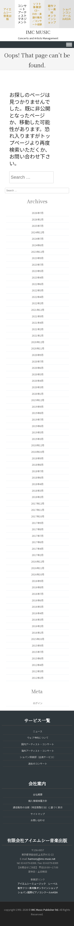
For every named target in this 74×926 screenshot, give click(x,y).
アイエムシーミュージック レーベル (38, 883)
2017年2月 (37, 555)
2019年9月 (37, 406)
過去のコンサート (37, 763)
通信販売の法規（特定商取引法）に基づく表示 (38, 807)
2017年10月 (37, 516)
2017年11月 (37, 509)
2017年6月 (37, 542)
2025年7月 (37, 225)
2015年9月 (37, 645)
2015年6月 (37, 658)
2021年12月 (37, 309)
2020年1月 (37, 393)
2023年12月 (37, 251)
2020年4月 (37, 380)
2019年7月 (37, 419)
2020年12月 (37, 342)
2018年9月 (37, 458)
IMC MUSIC (38, 32)
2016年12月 (37, 561)
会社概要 (37, 794)
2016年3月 (37, 619)
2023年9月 (37, 258)
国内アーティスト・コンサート (37, 744)
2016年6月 (37, 600)
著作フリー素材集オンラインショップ (38, 888)
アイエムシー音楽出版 (7, 14)
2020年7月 (37, 361)
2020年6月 (37, 367)
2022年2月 (37, 303)
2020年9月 (37, 355)
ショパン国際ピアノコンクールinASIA (38, 892)
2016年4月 (37, 613)
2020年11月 (37, 348)
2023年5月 (37, 271)
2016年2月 (37, 626)
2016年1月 (37, 632)
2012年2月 (37, 677)
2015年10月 (37, 639)
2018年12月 (37, 445)
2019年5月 (37, 432)
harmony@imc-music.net (41, 858)
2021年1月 (37, 335)
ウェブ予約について (37, 737)
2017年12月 (37, 503)
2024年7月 (37, 238)
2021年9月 (37, 316)
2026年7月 (37, 213)
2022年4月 (37, 296)
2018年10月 (37, 451)
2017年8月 (37, 529)
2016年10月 (37, 574)
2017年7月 (37, 535)
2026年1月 (37, 219)
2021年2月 (37, 329)
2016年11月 (37, 568)
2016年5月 (37, 606)
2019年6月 (37, 426)
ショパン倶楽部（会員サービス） (37, 757)
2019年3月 (37, 439)
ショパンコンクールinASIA (67, 14)
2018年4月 (37, 484)
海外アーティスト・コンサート (37, 750)
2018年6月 (37, 477)
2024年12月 (37, 232)
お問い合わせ (38, 820)
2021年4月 (37, 322)
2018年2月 (37, 497)
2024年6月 (37, 245)
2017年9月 (37, 523)
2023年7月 (37, 264)
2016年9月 (37, 581)
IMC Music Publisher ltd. (45, 910)
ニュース (37, 731)
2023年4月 (37, 277)
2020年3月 (37, 387)
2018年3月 (37, 490)
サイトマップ (38, 813)
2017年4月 (37, 548)
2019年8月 (37, 413)
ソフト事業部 (37, 14)
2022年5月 (37, 290)
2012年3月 (37, 671)
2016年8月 (37, 587)
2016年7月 (37, 593)
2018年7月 (37, 471)
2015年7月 (37, 651)
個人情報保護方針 (37, 800)
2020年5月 (37, 374)
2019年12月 (37, 400)
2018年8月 (37, 464)
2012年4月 (37, 665)
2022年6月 (37, 284)
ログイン (37, 703)
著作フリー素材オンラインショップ (52, 14)
